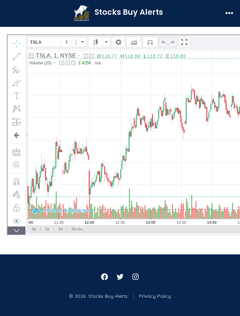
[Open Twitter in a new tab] (120, 277)
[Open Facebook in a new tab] (104, 277)
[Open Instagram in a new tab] (135, 277)
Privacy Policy (155, 296)
